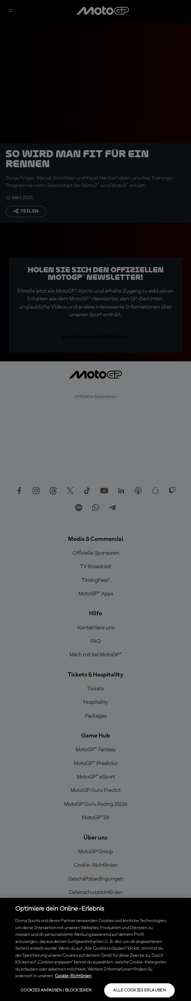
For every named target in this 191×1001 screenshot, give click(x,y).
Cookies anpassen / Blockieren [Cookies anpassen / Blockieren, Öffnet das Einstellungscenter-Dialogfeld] (56, 990)
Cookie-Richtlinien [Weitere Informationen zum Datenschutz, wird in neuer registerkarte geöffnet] (73, 976)
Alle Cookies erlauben (139, 990)
